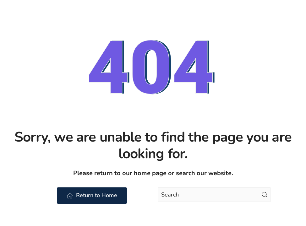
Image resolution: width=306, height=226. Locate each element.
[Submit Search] (264, 194)
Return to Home (92, 195)
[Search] (214, 194)
